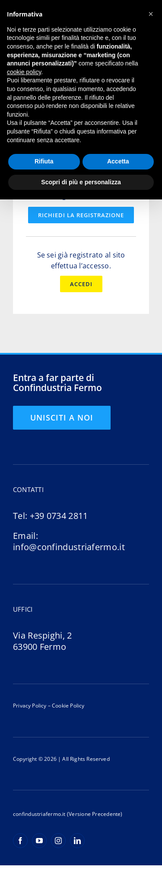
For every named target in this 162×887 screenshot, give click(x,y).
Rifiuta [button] (44, 161)
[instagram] (58, 840)
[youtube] (39, 840)
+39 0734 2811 (59, 516)
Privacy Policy (30, 705)
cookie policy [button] (24, 71)
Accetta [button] (118, 161)
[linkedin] (77, 840)
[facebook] (20, 840)
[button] (151, 14)
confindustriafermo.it (39, 814)
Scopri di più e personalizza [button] (81, 182)
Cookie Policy (68, 705)
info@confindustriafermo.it (69, 547)
